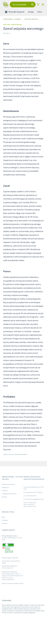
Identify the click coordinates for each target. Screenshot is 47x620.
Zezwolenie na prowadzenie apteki (11, 562)
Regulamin (5, 487)
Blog (3, 517)
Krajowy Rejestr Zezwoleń (10, 558)
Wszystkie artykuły (31, 19)
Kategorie (5, 520)
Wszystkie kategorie (15, 12)
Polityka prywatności (8, 484)
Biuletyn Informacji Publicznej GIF (12, 583)
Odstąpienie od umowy (9, 494)
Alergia (30, 12)
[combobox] (23, 4)
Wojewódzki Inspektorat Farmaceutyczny (9, 567)
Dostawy (5, 491)
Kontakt (4, 497)
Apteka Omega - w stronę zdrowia (11, 19)
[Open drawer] (43, 4)
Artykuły (4, 523)
